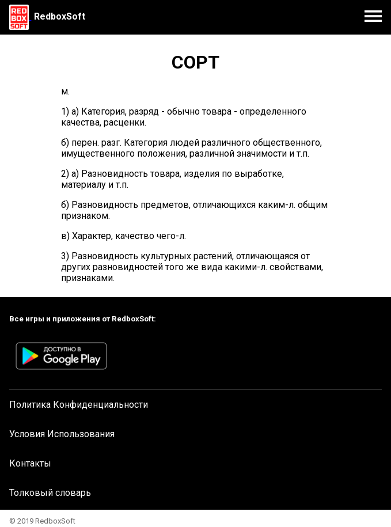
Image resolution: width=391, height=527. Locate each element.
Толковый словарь (50, 492)
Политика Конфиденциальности (78, 404)
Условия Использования (62, 434)
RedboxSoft (59, 16)
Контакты (30, 463)
